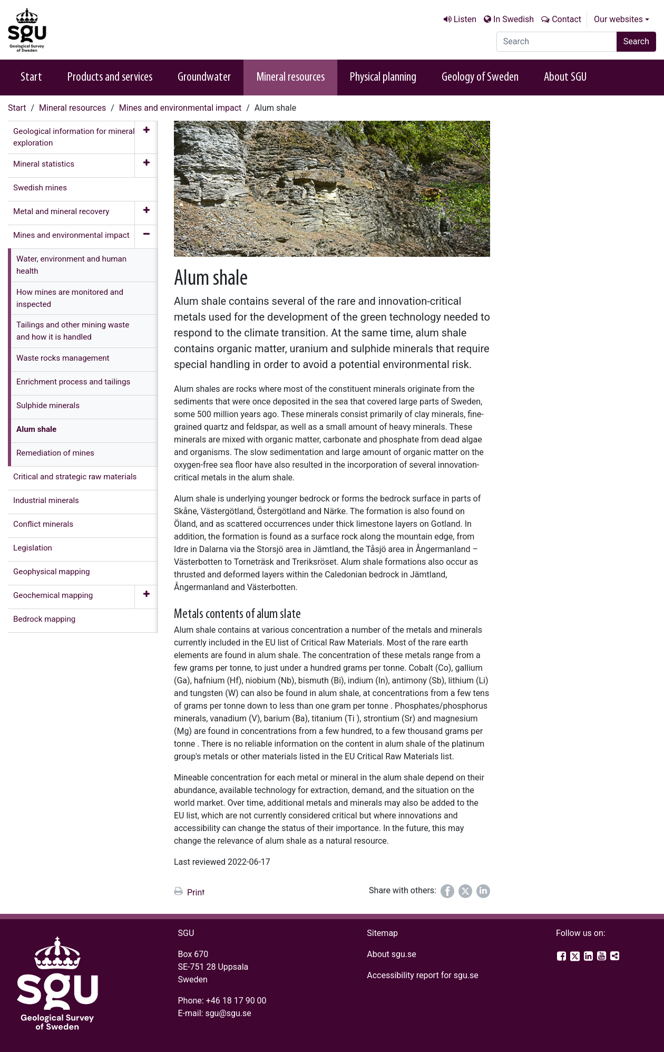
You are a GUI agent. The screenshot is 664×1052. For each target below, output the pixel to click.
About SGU (565, 77)
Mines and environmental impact (180, 108)
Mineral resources (290, 77)
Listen (465, 19)
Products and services (109, 77)
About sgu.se (391, 954)
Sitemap (382, 933)
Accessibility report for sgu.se (423, 975)
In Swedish (513, 19)
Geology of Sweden (480, 77)
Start (31, 77)
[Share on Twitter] (465, 891)
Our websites (618, 19)
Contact (566, 19)
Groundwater (204, 77)
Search (636, 41)
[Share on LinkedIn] (483, 891)
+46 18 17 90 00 (236, 1001)
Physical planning (383, 77)
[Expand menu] (146, 137)
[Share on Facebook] (447, 891)
